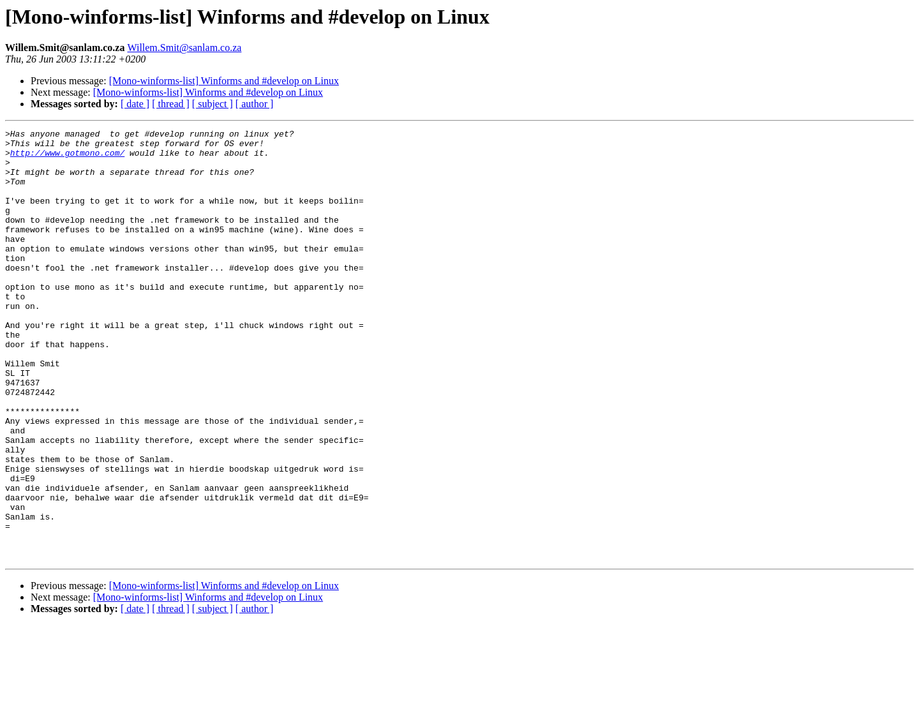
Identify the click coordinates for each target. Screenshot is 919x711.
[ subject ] (212, 103)
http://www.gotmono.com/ (67, 158)
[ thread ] (171, 103)
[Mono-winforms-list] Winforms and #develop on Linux (224, 80)
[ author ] (254, 103)
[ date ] (135, 103)
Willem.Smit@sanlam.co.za (184, 47)
